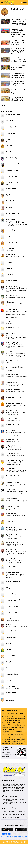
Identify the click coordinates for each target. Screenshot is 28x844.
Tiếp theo (3, 105)
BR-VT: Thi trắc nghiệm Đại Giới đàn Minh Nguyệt (18, 91)
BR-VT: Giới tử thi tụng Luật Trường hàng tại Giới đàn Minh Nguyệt (17, 98)
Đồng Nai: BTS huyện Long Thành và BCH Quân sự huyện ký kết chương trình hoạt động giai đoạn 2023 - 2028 (18, 32)
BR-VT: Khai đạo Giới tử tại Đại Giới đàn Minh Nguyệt (18, 67)
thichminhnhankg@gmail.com (13, 817)
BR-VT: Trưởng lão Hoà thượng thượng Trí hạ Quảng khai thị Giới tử (17, 75)
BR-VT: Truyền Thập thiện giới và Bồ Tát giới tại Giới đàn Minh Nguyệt (18, 59)
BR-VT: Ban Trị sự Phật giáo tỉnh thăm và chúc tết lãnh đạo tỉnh (17, 42)
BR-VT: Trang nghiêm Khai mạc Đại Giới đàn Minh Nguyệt (17, 83)
